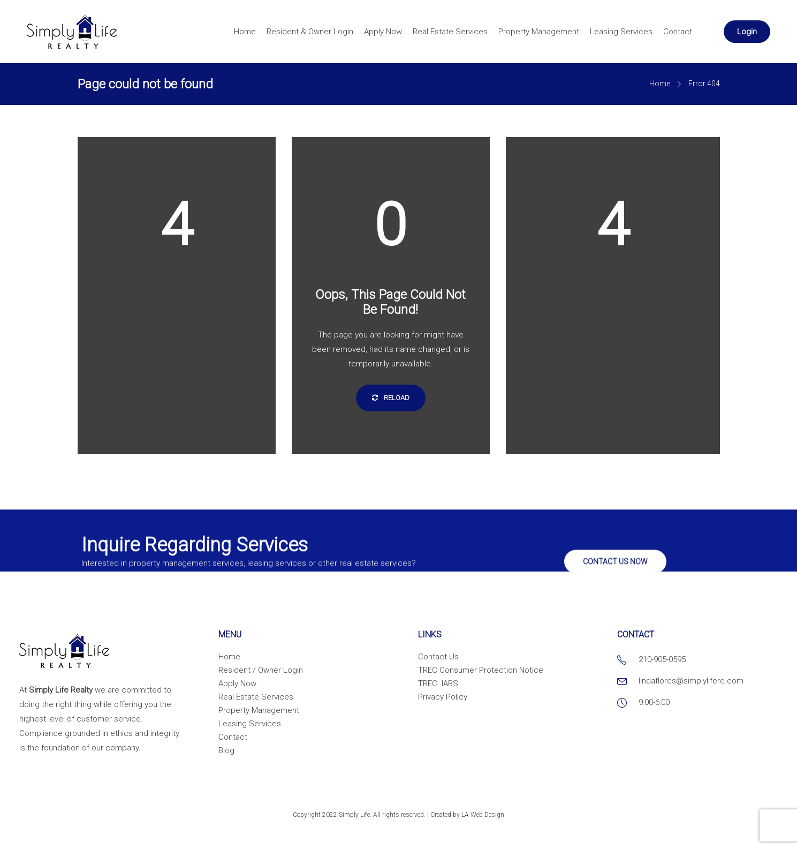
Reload (390, 398)
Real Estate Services (450, 31)
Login (747, 31)
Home (245, 31)
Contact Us (438, 657)
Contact (677, 31)
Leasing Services (621, 31)
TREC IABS (438, 683)
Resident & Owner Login (310, 31)
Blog (226, 750)
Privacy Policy (442, 697)
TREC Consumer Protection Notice (480, 670)
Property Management (538, 31)
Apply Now (383, 31)
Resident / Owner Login (260, 670)
